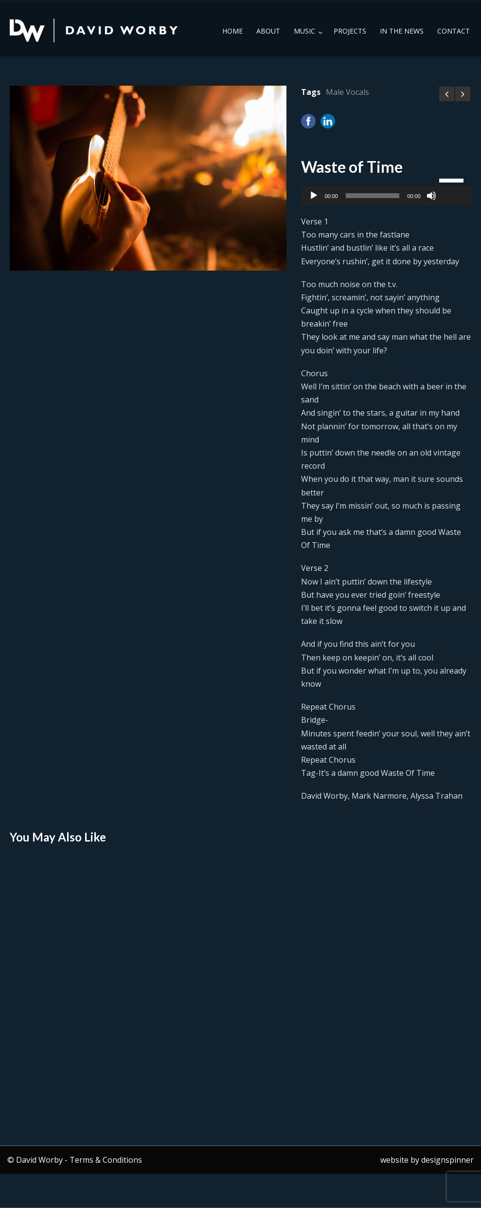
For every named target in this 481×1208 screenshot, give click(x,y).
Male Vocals (347, 92)
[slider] (373, 195)
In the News (402, 31)
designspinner (447, 1159)
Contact (453, 31)
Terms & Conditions (106, 1159)
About (268, 31)
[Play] (314, 196)
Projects (350, 31)
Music (304, 31)
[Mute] (431, 196)
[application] (386, 195)
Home (232, 31)
